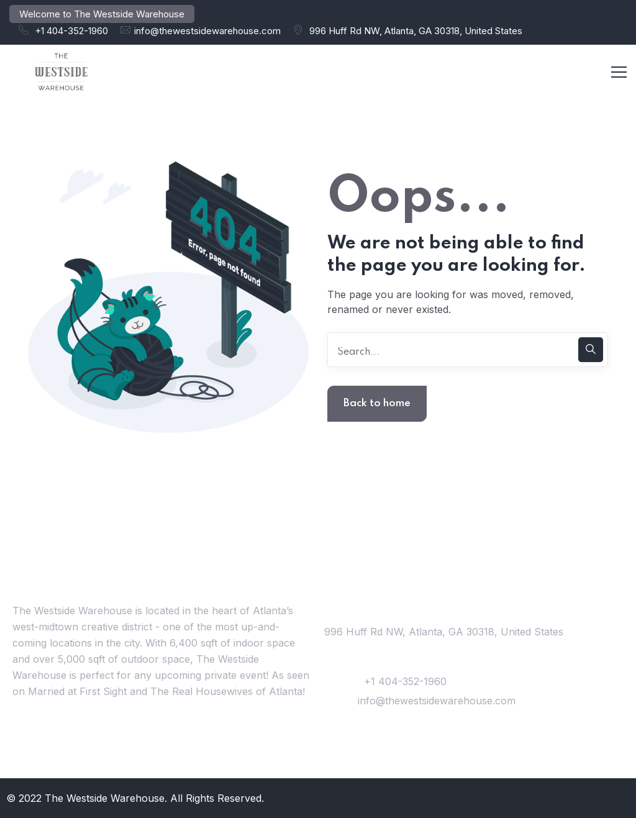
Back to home (377, 403)
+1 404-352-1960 (71, 31)
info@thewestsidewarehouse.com (207, 31)
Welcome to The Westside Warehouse (101, 14)
